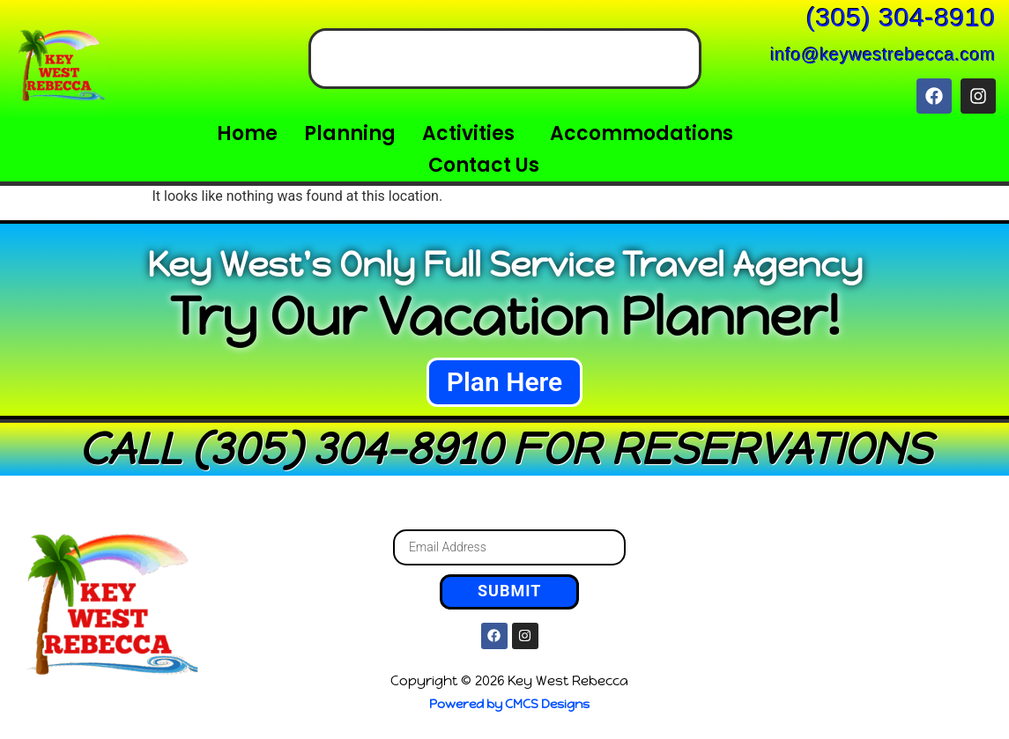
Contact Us (483, 165)
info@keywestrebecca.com (883, 54)
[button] (472, 134)
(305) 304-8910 (901, 17)
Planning (350, 133)
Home (247, 133)
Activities (468, 133)
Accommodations (641, 133)
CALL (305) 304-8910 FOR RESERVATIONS (504, 449)
